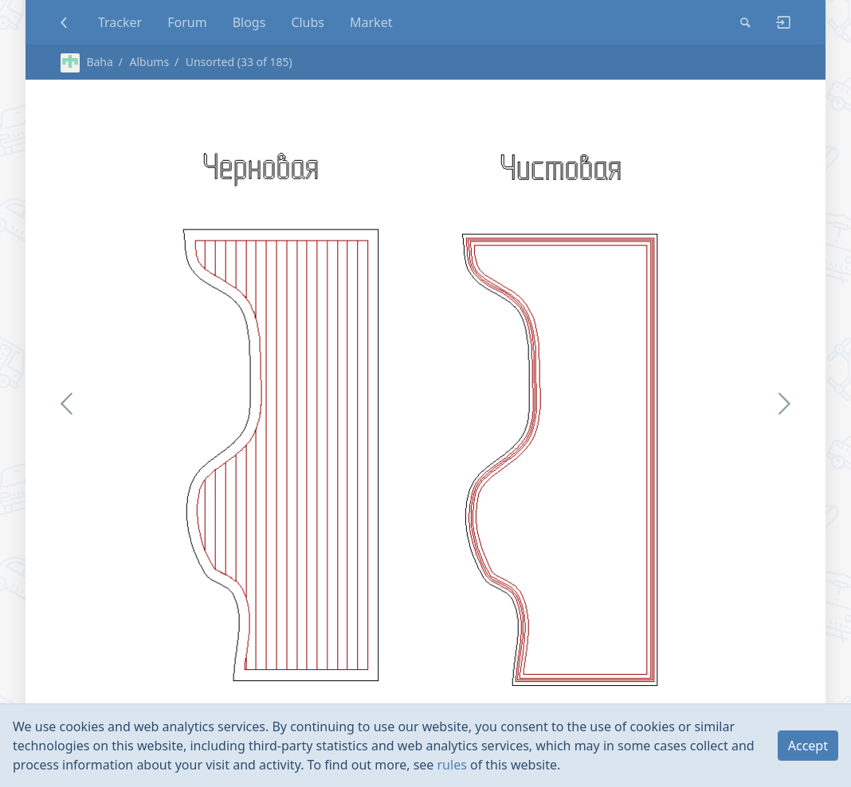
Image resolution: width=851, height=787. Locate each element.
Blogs (249, 22)
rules (452, 764)
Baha (87, 61)
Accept (808, 745)
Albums (149, 61)
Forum (186, 22)
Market (371, 22)
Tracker (120, 22)
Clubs (307, 22)
